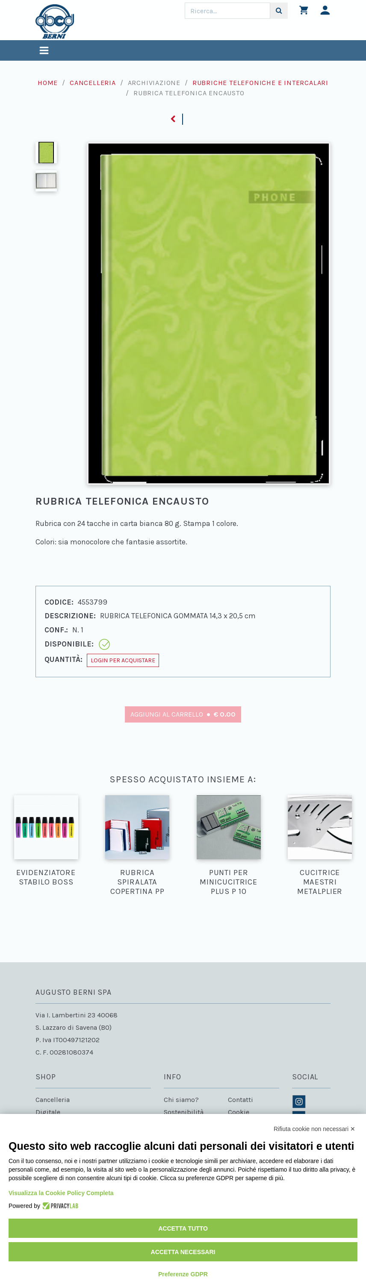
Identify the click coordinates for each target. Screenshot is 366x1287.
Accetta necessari (183, 1252)
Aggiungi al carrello (183, 714)
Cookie (238, 1112)
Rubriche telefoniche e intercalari (260, 83)
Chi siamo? (181, 1100)
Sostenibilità (184, 1112)
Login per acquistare (123, 660)
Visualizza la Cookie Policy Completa (61, 1193)
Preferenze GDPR (183, 1274)
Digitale (47, 1112)
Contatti (240, 1100)
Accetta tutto (183, 1228)
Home (48, 83)
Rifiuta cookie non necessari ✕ (314, 1128)
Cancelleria (93, 83)
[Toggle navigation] (44, 51)
